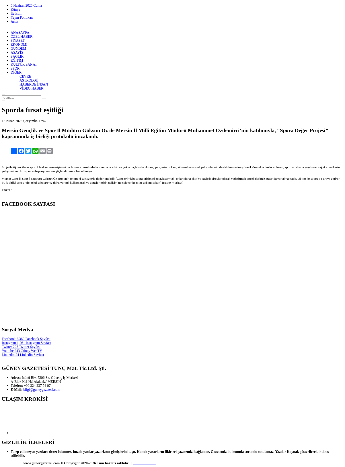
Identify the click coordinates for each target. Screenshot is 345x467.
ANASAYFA (20, 32)
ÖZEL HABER (22, 36)
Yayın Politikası (22, 17)
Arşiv (15, 21)
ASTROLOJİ (28, 80)
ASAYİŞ (17, 52)
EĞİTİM (17, 60)
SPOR (15, 68)
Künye (15, 9)
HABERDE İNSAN (33, 84)
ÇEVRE (25, 76)
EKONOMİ (19, 44)
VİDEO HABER (31, 88)
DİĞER (16, 72)
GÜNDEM (18, 48)
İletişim (16, 13)
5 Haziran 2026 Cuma (26, 5)
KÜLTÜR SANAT (24, 64)
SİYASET (18, 40)
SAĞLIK (17, 56)
